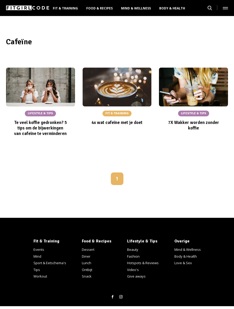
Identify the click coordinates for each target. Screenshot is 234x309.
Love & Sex (183, 263)
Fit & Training (65, 8)
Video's (133, 269)
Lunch (86, 263)
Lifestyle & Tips (142, 241)
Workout (40, 276)
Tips (36, 269)
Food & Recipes (99, 8)
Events (38, 249)
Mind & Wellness (136, 8)
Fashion (133, 256)
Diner (86, 256)
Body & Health (172, 8)
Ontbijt (87, 269)
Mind (37, 256)
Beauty (132, 249)
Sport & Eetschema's (49, 263)
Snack (87, 276)
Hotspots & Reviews (143, 263)
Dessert (88, 249)
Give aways (136, 276)
